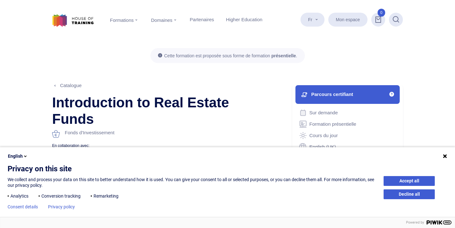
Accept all (409, 180)
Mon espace (348, 19)
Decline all (409, 194)
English (18, 156)
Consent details (23, 206)
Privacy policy (61, 206)
